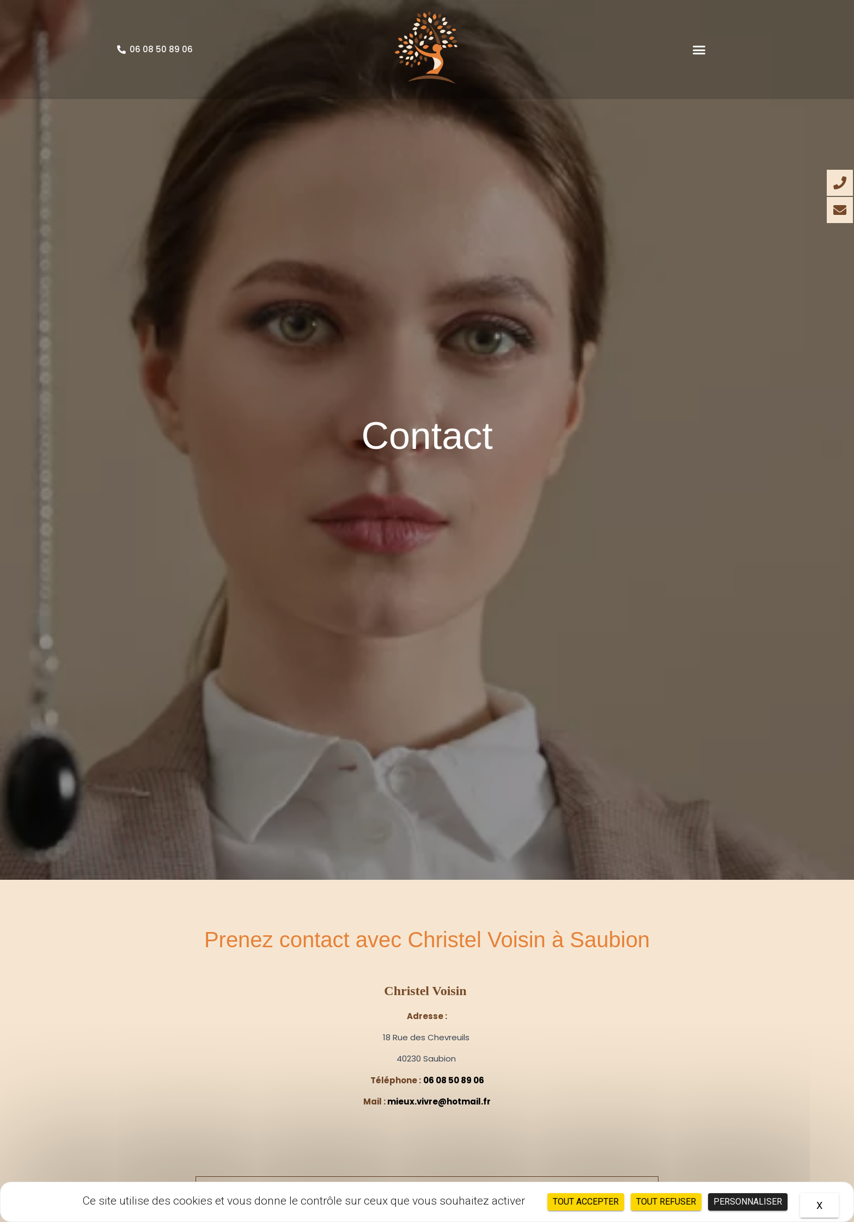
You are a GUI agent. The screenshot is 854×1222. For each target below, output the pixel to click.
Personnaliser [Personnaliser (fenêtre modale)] (747, 1201)
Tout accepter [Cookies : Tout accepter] (586, 1201)
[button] (699, 49)
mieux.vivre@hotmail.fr (439, 1101)
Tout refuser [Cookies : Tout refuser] (666, 1201)
